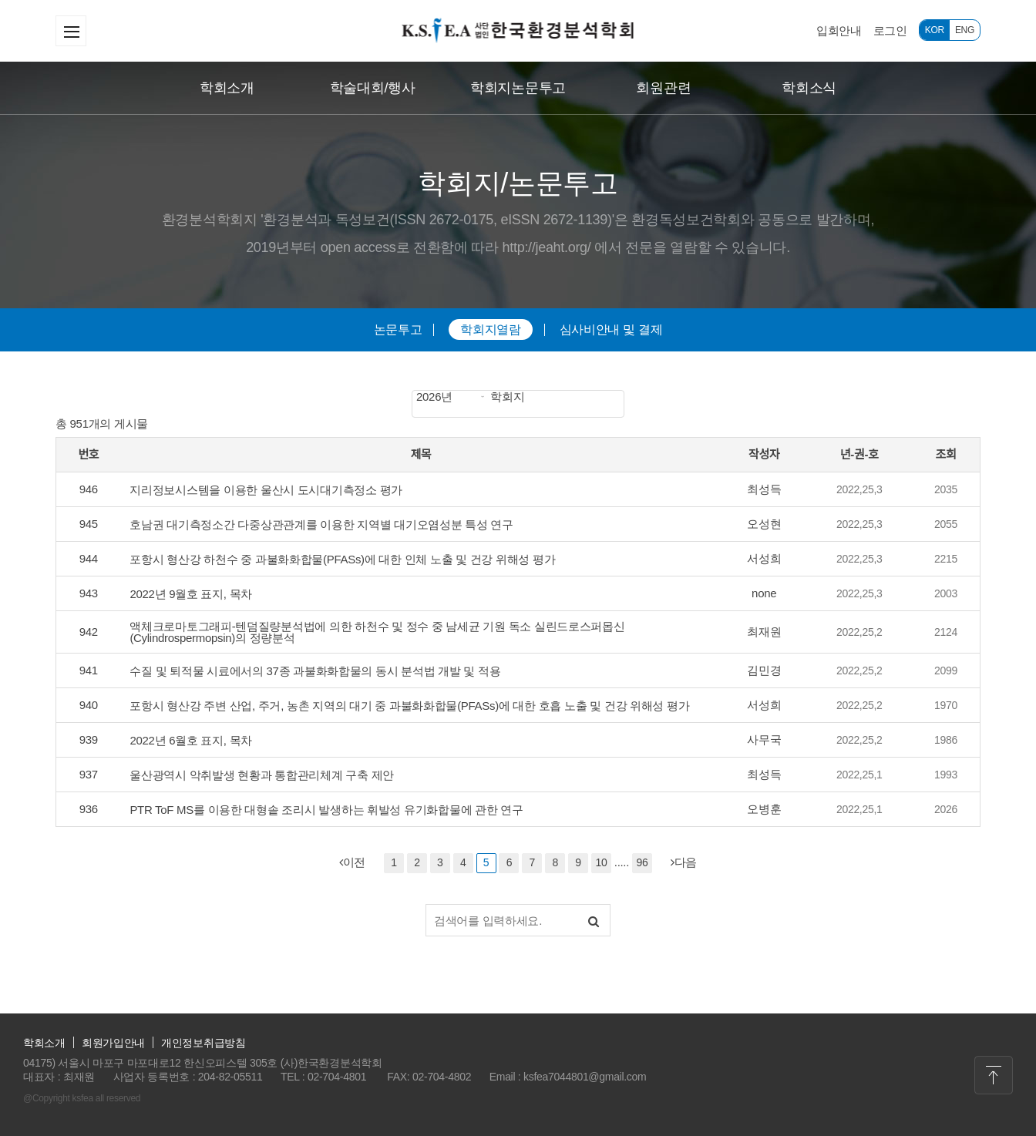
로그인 (890, 30)
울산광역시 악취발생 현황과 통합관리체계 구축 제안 (262, 775)
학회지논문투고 (518, 88)
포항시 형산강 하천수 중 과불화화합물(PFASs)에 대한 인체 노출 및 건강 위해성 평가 (342, 559)
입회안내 (839, 30)
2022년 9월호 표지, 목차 (191, 594)
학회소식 (809, 88)
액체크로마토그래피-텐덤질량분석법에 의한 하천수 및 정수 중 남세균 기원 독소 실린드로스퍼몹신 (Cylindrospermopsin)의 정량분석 (377, 632)
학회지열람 (490, 329)
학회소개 (227, 88)
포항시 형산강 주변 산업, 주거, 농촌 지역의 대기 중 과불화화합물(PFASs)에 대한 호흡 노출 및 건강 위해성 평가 (409, 705)
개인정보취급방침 (203, 1043)
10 (601, 862)
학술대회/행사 (372, 88)
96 (642, 862)
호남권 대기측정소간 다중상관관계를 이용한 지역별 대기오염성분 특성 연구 (321, 524)
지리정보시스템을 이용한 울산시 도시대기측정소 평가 (266, 490)
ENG (964, 30)
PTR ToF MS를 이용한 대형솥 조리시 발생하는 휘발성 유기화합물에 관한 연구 (326, 809)
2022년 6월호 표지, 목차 (191, 740)
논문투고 (398, 329)
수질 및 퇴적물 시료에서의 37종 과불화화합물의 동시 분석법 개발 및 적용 (315, 671)
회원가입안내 (113, 1043)
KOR (934, 30)
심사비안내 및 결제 (611, 329)
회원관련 (663, 88)
